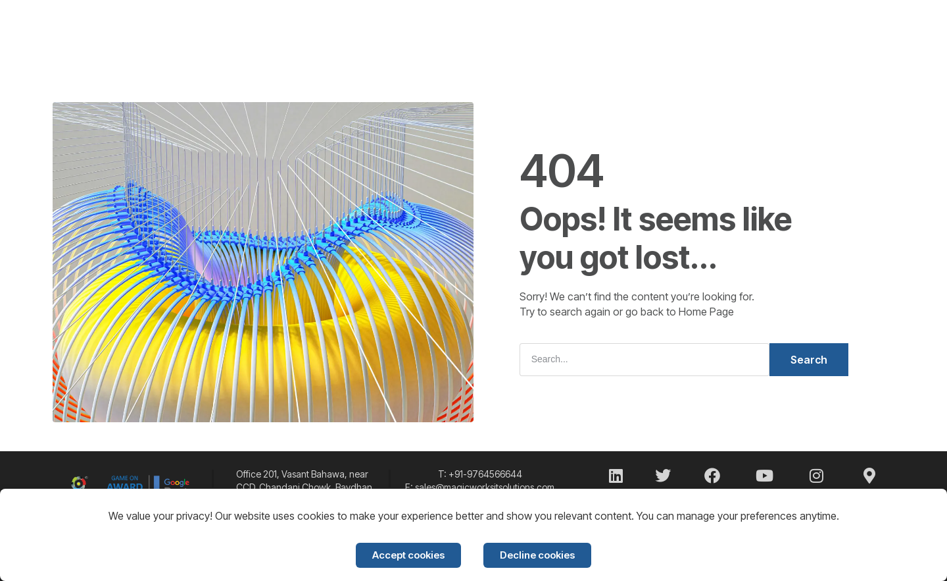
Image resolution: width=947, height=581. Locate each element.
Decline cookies (537, 555)
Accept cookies (408, 555)
